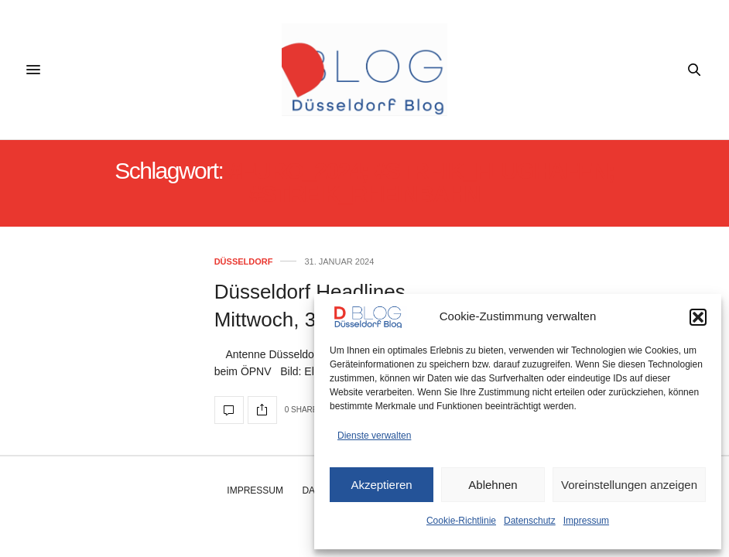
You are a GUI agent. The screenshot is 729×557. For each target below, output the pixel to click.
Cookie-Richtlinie (461, 520)
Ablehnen (492, 484)
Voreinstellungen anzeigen (629, 484)
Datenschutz (530, 520)
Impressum (586, 520)
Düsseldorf (243, 262)
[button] (698, 317)
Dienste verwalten (374, 435)
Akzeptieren (381, 484)
